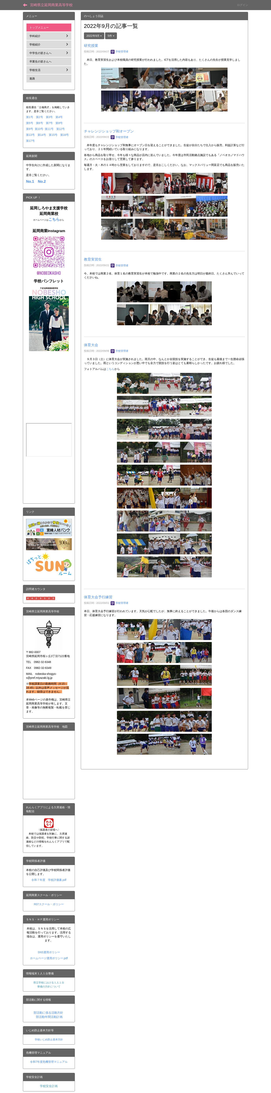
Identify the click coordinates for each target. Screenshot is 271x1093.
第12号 (60, 128)
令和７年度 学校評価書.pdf (48, 879)
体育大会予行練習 (98, 597)
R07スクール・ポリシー (49, 904)
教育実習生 (93, 259)
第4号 (59, 117)
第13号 (30, 134)
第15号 (53, 134)
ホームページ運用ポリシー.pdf (49, 958)
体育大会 (91, 345)
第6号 (39, 123)
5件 (111, 35)
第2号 (39, 117)
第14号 (42, 134)
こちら (110, 369)
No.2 (42, 181)
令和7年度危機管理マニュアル (49, 1061)
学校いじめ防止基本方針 (49, 1039)
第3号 (49, 117)
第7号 (49, 123)
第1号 (29, 117)
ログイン (242, 5)
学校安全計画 (49, 1086)
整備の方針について (48, 986)
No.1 (30, 181)
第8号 (59, 123)
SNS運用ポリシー (49, 952)
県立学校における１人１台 (48, 982)
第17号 (30, 140)
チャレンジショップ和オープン (109, 131)
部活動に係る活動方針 (48, 1012)
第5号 (29, 123)
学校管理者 (120, 51)
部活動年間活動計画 (49, 1016)
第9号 (29, 128)
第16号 (64, 134)
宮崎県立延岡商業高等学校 (51, 5)
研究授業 (91, 46)
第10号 (39, 128)
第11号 (49, 128)
